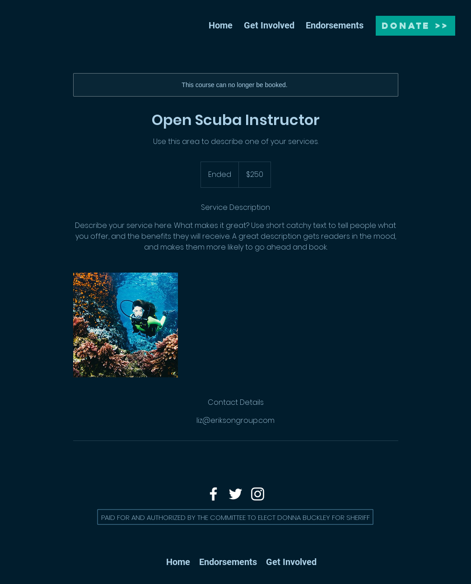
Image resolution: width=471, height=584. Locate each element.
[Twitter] (235, 494)
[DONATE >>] (415, 26)
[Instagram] (257, 494)
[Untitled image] (125, 325)
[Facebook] (213, 494)
